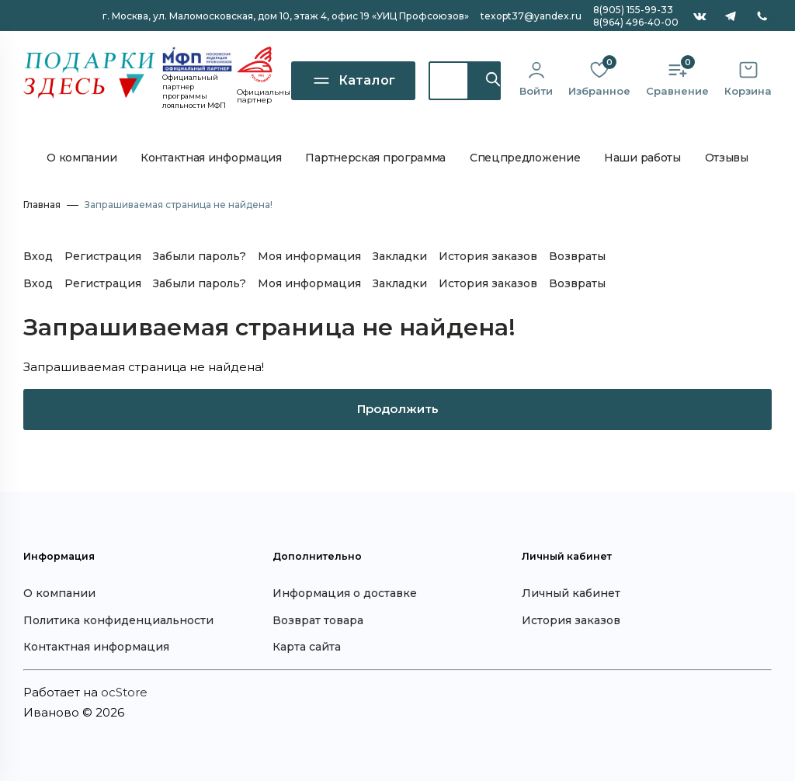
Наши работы (642, 158)
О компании (81, 158)
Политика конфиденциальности (118, 620)
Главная (42, 204)
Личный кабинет (571, 593)
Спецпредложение (525, 158)
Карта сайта (307, 647)
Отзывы (726, 158)
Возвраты (577, 256)
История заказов (488, 256)
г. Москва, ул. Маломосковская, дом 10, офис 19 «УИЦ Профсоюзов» (285, 16)
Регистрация (102, 256)
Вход (38, 256)
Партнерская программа (375, 158)
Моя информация (309, 256)
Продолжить (398, 408)
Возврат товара (318, 620)
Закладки (400, 256)
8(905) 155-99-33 (633, 10)
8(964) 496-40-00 (636, 22)
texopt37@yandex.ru (531, 16)
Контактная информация (211, 158)
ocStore (124, 692)
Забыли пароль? (199, 256)
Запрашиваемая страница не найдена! (179, 204)
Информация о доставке (345, 593)
